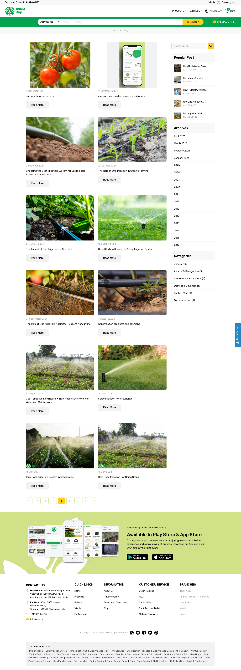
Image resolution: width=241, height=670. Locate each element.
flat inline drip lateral (77, 657)
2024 (177, 172)
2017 (176, 216)
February (182, 150)
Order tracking (146, 591)
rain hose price (160, 657)
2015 (176, 230)
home (77, 591)
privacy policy (111, 596)
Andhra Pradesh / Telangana (194, 596)
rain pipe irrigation (180, 657)
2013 (176, 237)
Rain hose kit (80, 661)
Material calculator (149, 614)
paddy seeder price (117, 661)
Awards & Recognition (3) (188, 271)
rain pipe (198, 657)
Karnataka (185, 602)
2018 (176, 208)
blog (106, 608)
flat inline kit (201, 661)
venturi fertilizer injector (41, 654)
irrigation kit (118, 651)
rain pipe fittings (62, 661)
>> (94, 500)
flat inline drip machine (102, 657)
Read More (37, 104)
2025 (177, 165)
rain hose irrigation (139, 657)
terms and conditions (115, 602)
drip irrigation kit (78, 651)
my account (80, 614)
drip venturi (63, 654)
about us (109, 591)
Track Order (237, 335)
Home (115, 30)
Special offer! (224, 21)
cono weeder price (136, 654)
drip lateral (155, 654)
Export (183, 614)
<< (29, 500)
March (180, 143)
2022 (177, 187)
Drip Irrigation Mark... (193, 113)
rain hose (122, 657)
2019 (176, 201)
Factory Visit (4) (183, 293)
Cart (230, 10)
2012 (176, 245)
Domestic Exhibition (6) (187, 285)
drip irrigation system (56, 651)
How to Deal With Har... (194, 90)
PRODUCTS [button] (178, 11)
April (179, 136)
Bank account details (150, 608)
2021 (176, 194)
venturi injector (199, 651)
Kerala (183, 608)
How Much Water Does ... (195, 66)
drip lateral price (172, 654)
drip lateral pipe (192, 654)
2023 (177, 179)
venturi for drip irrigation (84, 654)
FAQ (141, 596)
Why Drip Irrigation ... (193, 101)
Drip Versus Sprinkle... (194, 78)
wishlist (78, 608)
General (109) (181, 264)
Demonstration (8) (184, 300)
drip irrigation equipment (165, 651)
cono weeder (106, 654)
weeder (120, 654)
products (79, 596)
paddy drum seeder (140, 661)
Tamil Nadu (185, 591)
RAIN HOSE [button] (194, 11)
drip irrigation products (138, 651)
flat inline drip (56, 657)
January (181, 157)
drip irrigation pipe (99, 651)
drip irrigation (36, 651)
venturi (184, 651)
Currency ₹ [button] (227, 2)
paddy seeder (97, 661)
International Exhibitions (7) (189, 278)
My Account (213, 11)
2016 (176, 223)
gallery (78, 602)
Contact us (145, 602)
